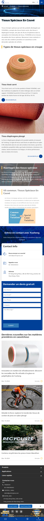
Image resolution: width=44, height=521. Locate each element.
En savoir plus (9, 100)
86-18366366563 (13, 264)
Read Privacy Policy (26, 506)
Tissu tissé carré (9, 84)
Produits (12, 6)
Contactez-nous (8, 480)
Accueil (6, 6)
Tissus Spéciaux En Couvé (11, 8)
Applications (6, 471)
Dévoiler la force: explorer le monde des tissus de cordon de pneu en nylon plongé (20, 414)
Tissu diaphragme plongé (13, 136)
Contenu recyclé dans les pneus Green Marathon (20, 453)
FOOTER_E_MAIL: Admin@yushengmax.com (10, 492)
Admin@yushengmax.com (16, 255)
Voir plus (38, 381)
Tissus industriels (23, 6)
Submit (11, 325)
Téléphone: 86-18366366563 (8, 486)
